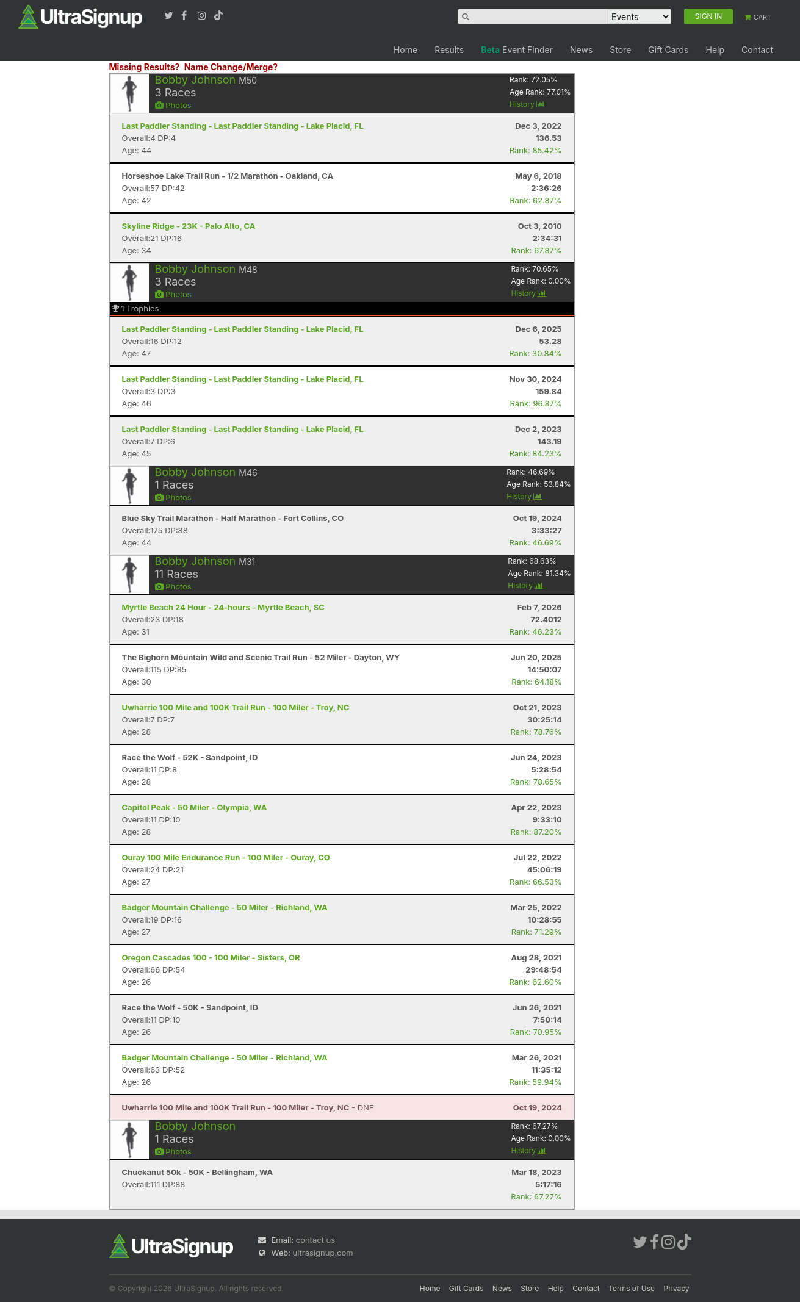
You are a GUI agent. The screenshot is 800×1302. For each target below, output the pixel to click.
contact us (315, 1240)
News (581, 50)
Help (714, 50)
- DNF (248, 1107)
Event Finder (517, 50)
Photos (173, 105)
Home (405, 50)
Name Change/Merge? (231, 67)
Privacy (677, 1288)
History (527, 104)
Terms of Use (631, 1288)
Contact (757, 50)
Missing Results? (144, 67)
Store (620, 50)
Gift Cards (668, 50)
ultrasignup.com (323, 1252)
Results (449, 50)
